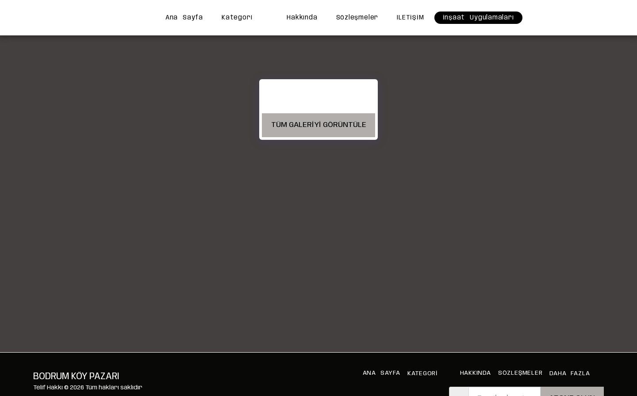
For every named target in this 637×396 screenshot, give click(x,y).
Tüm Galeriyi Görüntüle (318, 125)
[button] (543, 17)
